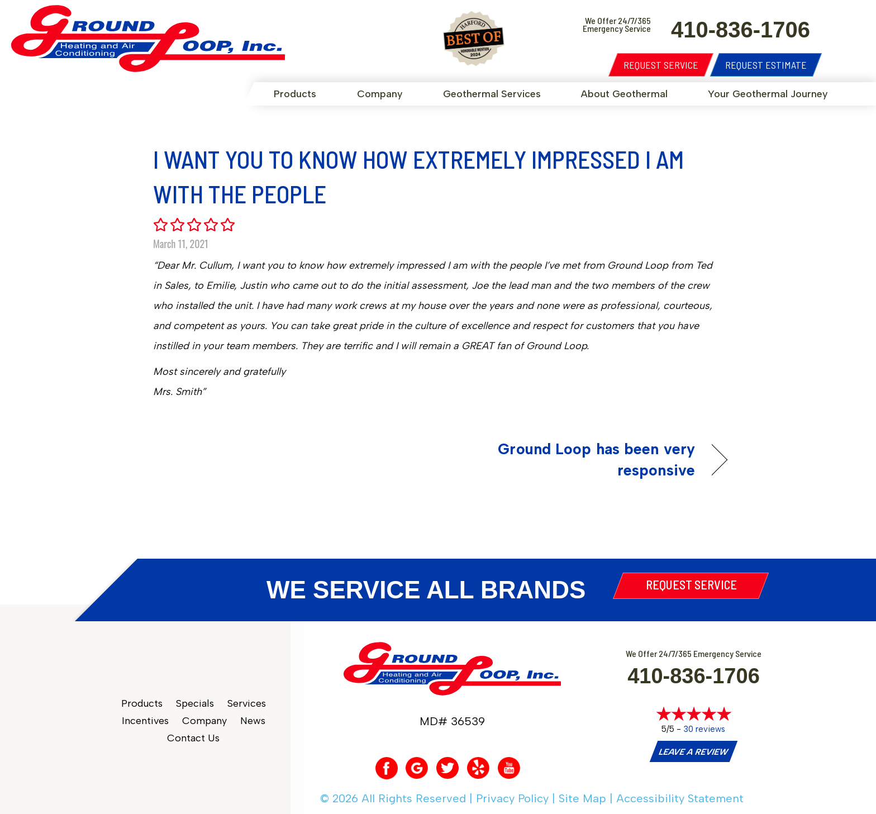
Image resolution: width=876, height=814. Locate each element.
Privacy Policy (512, 798)
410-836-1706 (693, 676)
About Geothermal (624, 94)
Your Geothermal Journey (768, 94)
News (252, 721)
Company (380, 94)
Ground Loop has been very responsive (575, 459)
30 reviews (704, 729)
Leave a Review (693, 752)
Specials (195, 703)
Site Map (582, 798)
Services (246, 703)
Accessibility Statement (680, 798)
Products (295, 94)
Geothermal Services (492, 94)
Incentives (145, 721)
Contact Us (193, 738)
